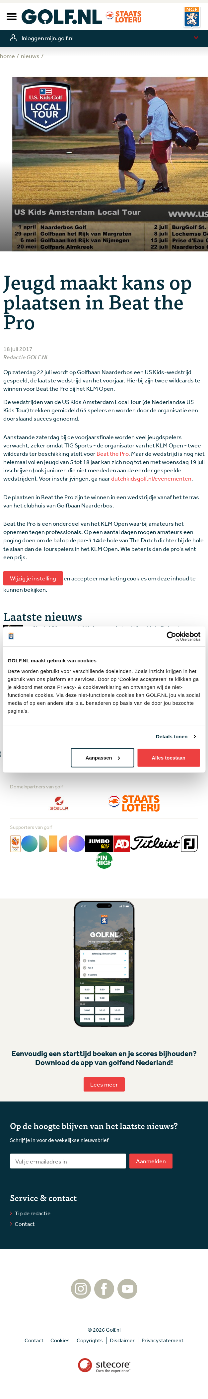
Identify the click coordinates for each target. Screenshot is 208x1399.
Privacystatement (162, 1340)
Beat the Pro (112, 453)
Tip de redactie (32, 1213)
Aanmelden (151, 1161)
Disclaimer (122, 1340)
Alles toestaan (168, 757)
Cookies (60, 1340)
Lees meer (104, 1084)
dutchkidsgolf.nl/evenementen (151, 478)
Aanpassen (103, 757)
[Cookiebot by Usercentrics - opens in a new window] (171, 636)
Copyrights (90, 1340)
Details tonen (171, 736)
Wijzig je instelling (33, 578)
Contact (25, 1223)
